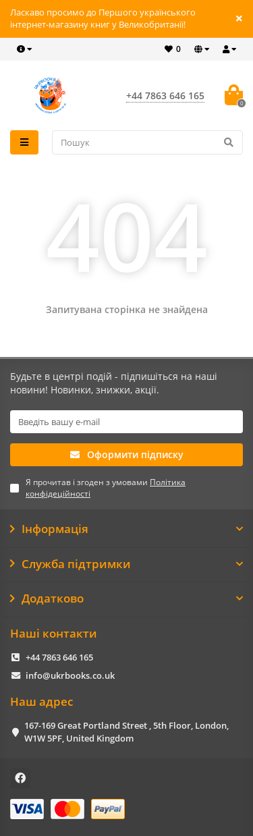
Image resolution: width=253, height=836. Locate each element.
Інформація (126, 529)
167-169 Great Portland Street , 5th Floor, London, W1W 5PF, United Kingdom (126, 731)
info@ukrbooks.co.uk (70, 675)
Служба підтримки (126, 564)
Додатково (126, 598)
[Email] (126, 421)
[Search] (148, 142)
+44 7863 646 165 (59, 657)
